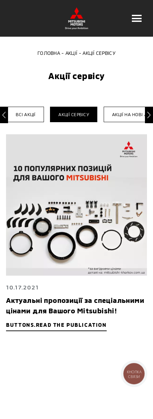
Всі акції (25, 114)
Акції (71, 53)
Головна (49, 53)
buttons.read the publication (56, 325)
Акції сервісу (73, 114)
